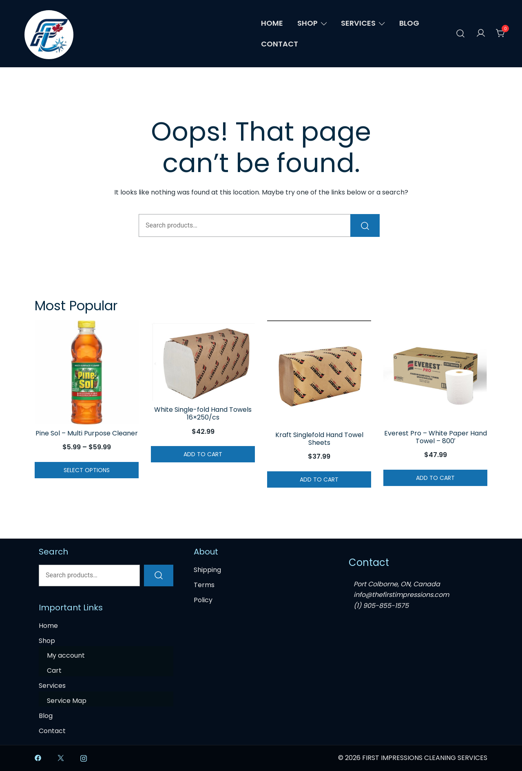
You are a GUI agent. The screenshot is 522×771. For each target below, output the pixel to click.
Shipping (207, 569)
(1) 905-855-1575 (381, 605)
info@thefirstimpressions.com (401, 594)
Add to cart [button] (203, 454)
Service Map (66, 700)
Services (358, 23)
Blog (409, 23)
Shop (307, 23)
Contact (279, 44)
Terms (204, 585)
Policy (203, 600)
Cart (54, 670)
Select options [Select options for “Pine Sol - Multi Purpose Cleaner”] (87, 470)
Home (272, 23)
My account (66, 655)
